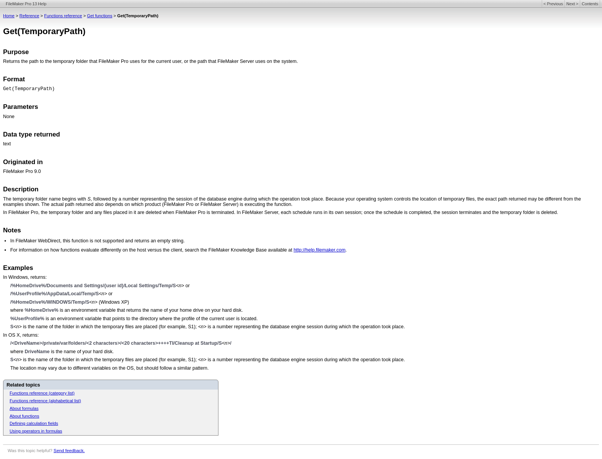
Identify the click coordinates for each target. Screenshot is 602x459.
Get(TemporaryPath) (29, 89)
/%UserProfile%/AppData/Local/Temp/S (54, 293)
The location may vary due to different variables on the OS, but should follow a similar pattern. (109, 368)
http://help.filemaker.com (320, 250)
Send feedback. (69, 450)
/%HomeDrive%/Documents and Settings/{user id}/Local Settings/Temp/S (93, 285)
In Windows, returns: (25, 277)
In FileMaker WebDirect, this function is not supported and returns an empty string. (97, 240)
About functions (24, 416)
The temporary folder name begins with (45, 199)
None (9, 116)
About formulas (24, 408)
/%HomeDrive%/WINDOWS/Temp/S (49, 302)
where (17, 310)
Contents (590, 4)
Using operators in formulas (36, 431)
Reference (30, 15)
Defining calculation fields (34, 423)
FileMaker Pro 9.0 (22, 171)
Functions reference (63, 15)
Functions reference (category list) (42, 393)
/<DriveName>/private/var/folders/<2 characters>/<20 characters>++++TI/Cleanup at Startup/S (116, 343)
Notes (12, 230)
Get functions (99, 15)
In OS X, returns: (21, 335)
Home (9, 15)
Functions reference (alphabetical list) (45, 400)
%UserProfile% (27, 318)
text (7, 143)
